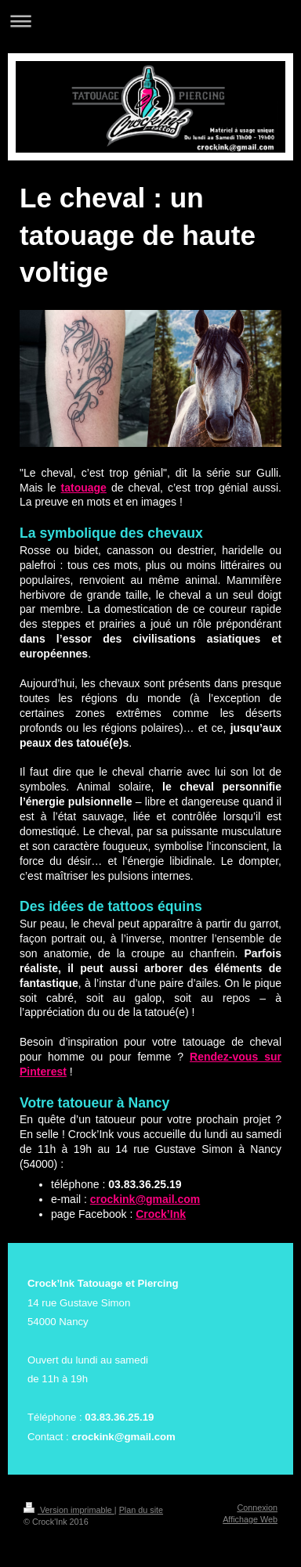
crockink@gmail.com (145, 1199)
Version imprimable (69, 1510)
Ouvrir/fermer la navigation (150, 21)
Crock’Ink (161, 1214)
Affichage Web (250, 1519)
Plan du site (141, 1510)
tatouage (84, 487)
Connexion (257, 1507)
